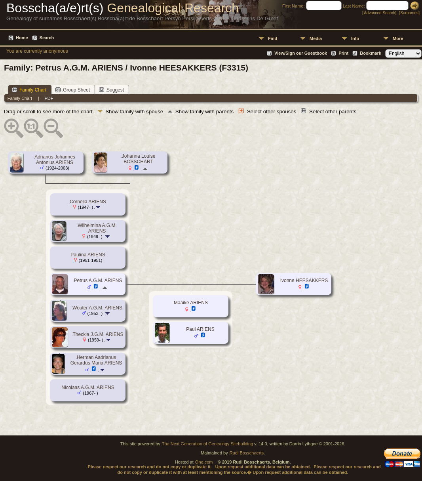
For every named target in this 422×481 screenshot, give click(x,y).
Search (47, 37)
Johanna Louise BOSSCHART (139, 158)
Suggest (111, 90)
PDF (48, 98)
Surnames (409, 13)
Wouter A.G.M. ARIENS (97, 308)
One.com (204, 462)
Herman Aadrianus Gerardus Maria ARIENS (96, 360)
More (398, 38)
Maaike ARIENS (191, 302)
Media (316, 38)
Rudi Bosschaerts (247, 452)
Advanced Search (379, 13)
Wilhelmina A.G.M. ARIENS (97, 228)
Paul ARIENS (200, 329)
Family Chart (29, 90)
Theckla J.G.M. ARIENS (97, 334)
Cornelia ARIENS (88, 201)
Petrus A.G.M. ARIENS (98, 280)
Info (355, 38)
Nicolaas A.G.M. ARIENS (87, 387)
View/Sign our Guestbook (300, 53)
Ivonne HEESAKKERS (304, 280)
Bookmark (370, 53)
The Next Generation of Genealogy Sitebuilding (207, 443)
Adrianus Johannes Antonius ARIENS (54, 159)
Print (343, 53)
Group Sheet (72, 90)
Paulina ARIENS (87, 255)
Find (272, 38)
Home (22, 37)
